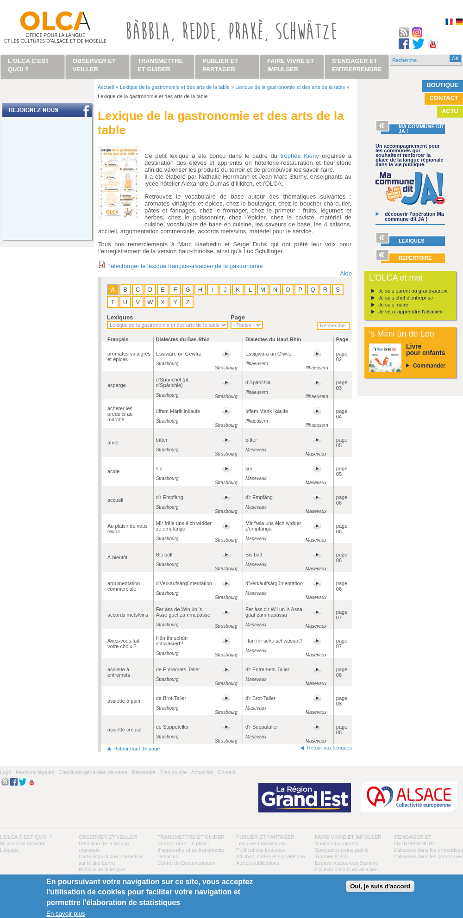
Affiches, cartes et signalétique (270, 856)
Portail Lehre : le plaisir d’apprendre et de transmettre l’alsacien (191, 850)
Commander (429, 365)
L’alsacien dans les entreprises (428, 850)
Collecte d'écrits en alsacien (346, 869)
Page (238, 317)
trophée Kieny (300, 155)
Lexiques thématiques (261, 843)
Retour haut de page (136, 748)
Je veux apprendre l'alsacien (410, 311)
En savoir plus (65, 913)
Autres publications (257, 863)
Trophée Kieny (331, 856)
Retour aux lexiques (329, 747)
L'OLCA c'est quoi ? (26, 837)
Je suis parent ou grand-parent (413, 291)
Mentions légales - (36, 772)
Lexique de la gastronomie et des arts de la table (175, 87)
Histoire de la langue (102, 869)
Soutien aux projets (336, 843)
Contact (443, 97)
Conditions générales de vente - (94, 772)
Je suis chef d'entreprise (405, 297)
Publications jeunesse (260, 850)
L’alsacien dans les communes (428, 856)
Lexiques (120, 317)
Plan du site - (175, 772)
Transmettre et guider (191, 837)
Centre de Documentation (186, 863)
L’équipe (9, 850)
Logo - (7, 772)
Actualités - (203, 772)
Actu (450, 110)
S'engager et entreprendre (357, 65)
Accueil (106, 87)
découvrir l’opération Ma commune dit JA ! (414, 216)
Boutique (442, 84)
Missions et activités (22, 843)
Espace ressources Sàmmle (346, 863)
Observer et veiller (108, 837)
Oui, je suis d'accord (380, 886)
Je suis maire (393, 304)
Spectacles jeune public (342, 850)
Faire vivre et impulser (348, 837)
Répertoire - (145, 772)
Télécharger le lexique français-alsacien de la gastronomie (185, 265)
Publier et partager (265, 837)
